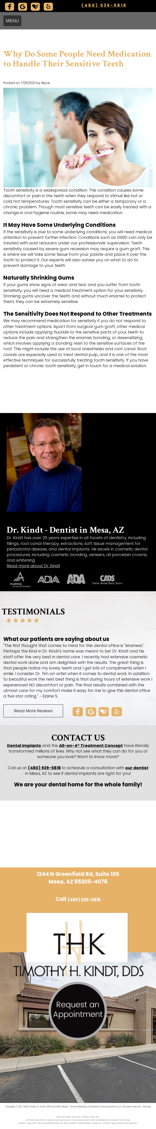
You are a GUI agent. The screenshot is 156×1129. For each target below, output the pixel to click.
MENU (12, 20)
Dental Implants (24, 745)
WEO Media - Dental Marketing (71, 1106)
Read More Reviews (33, 711)
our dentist (136, 768)
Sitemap (147, 1106)
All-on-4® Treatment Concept (91, 745)
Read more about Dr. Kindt (33, 566)
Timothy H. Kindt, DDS (40, 1106)
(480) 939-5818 (104, 5)
